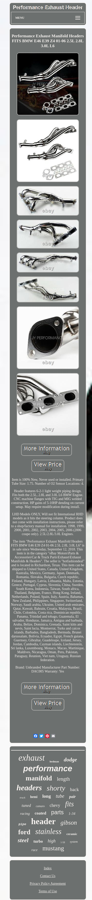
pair (72, 797)
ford (24, 832)
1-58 (62, 842)
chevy (55, 805)
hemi (34, 797)
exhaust (31, 758)
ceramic (71, 834)
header (43, 821)
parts (57, 812)
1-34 (72, 814)
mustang (53, 848)
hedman (54, 761)
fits (69, 804)
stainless (48, 831)
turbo (38, 841)
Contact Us (47, 876)
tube (60, 796)
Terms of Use (48, 891)
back (74, 789)
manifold (39, 778)
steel (23, 840)
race (34, 850)
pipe (22, 824)
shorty (56, 788)
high (51, 840)
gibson (69, 822)
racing (25, 814)
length (63, 779)
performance (47, 768)
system (74, 841)
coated (40, 813)
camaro (40, 806)
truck (22, 797)
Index (48, 868)
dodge (70, 759)
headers (29, 787)
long (46, 796)
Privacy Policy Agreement (48, 883)
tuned (26, 805)
